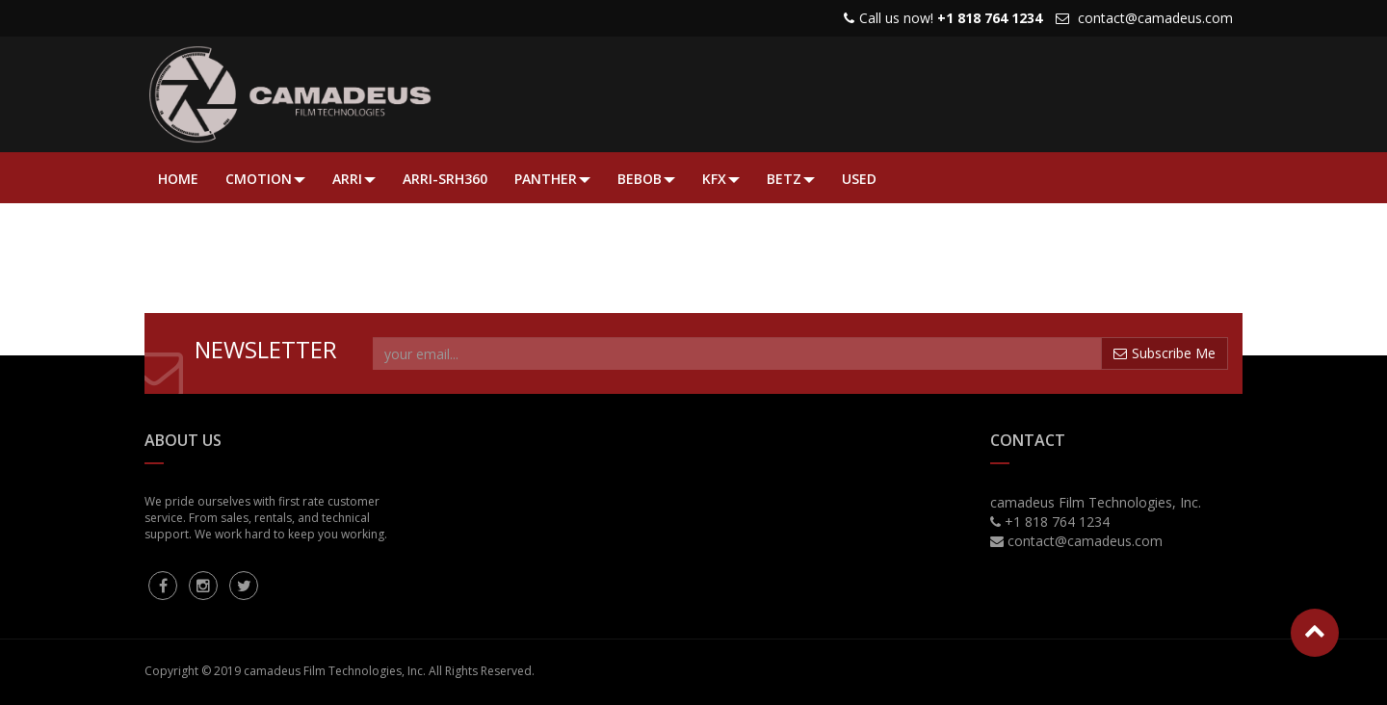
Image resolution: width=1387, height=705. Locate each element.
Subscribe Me (1164, 353)
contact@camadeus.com (1155, 18)
